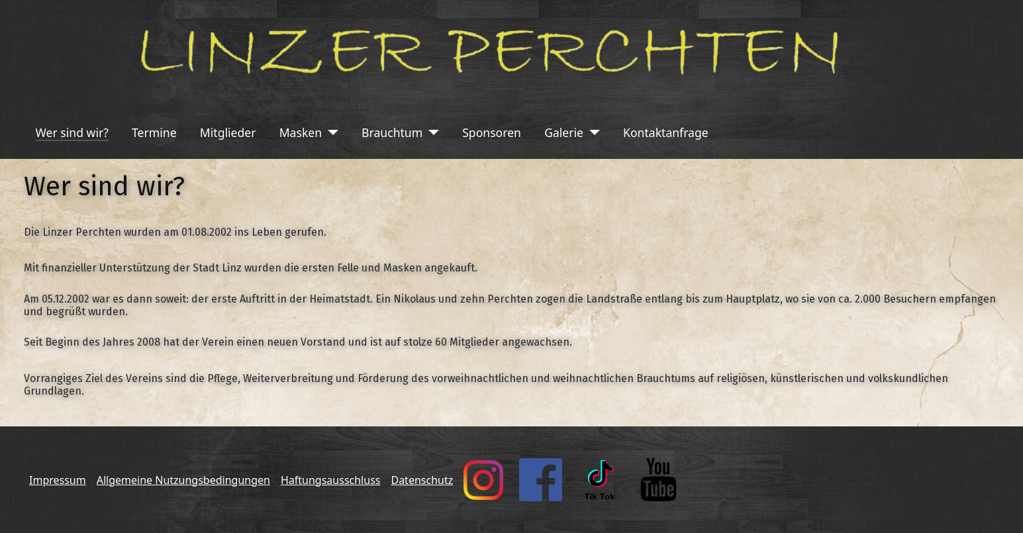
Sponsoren (491, 132)
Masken (300, 132)
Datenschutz (422, 480)
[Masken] (330, 132)
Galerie (563, 132)
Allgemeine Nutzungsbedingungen (183, 480)
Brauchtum (392, 132)
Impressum (57, 480)
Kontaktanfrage (665, 132)
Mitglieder (228, 132)
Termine (154, 132)
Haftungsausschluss (331, 480)
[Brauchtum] (430, 132)
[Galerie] (591, 132)
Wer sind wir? (72, 132)
